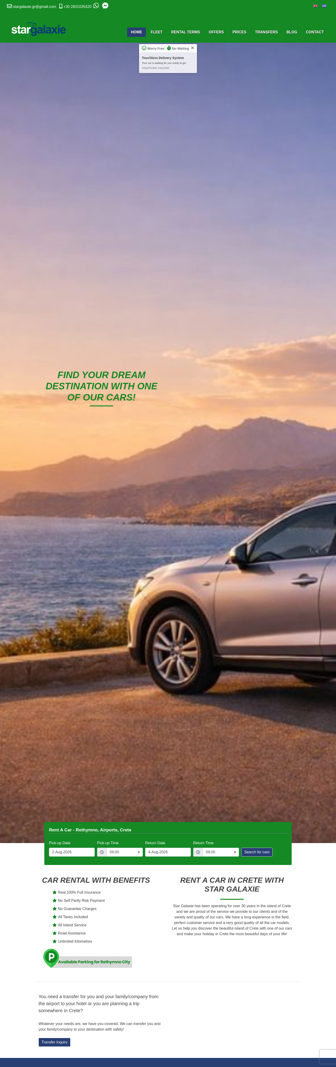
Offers (216, 32)
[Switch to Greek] (324, 6)
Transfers (266, 32)
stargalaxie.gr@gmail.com (34, 7)
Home (136, 32)
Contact (315, 32)
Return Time (203, 843)
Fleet (157, 32)
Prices (239, 32)
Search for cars (257, 852)
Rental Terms (185, 32)
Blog (292, 32)
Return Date (155, 843)
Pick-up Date (59, 843)
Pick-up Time (108, 843)
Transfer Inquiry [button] (54, 1042)
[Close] (192, 48)
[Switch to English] (315, 6)
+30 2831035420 (77, 7)
